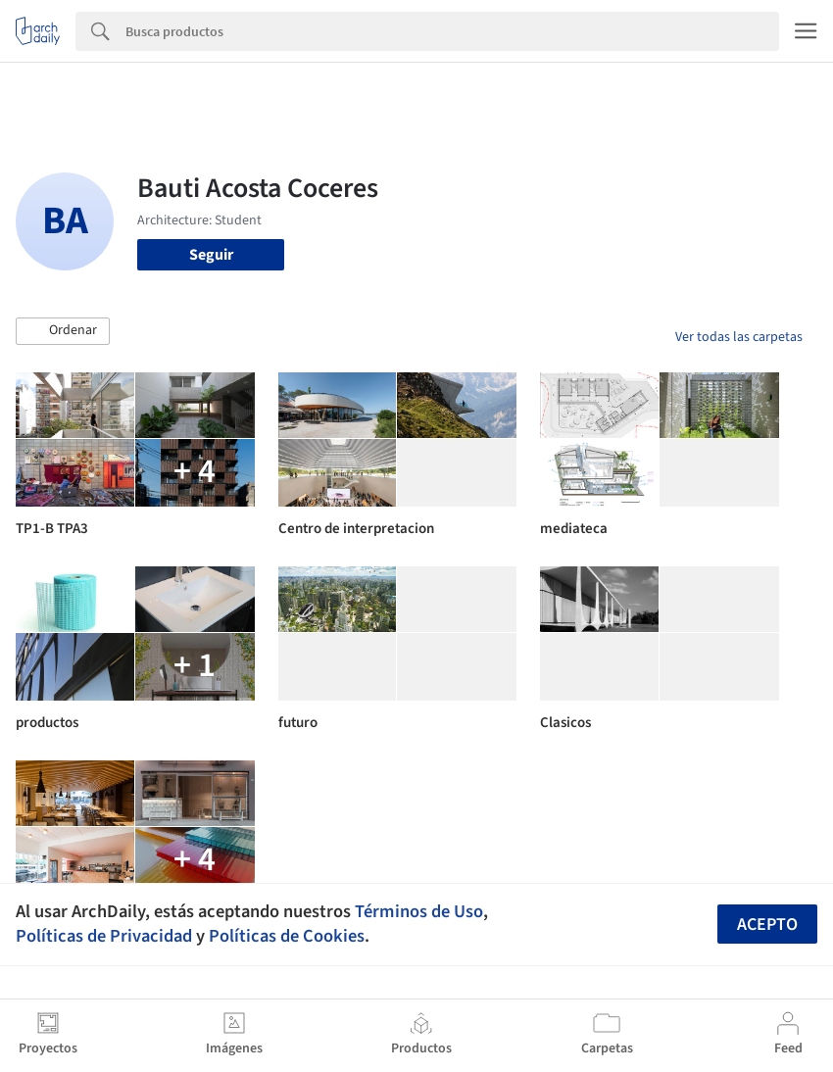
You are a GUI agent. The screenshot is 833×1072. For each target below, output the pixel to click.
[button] (63, 331)
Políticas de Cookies (287, 936)
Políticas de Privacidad (104, 936)
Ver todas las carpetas (739, 337)
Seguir (211, 255)
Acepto (767, 924)
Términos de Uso (419, 911)
